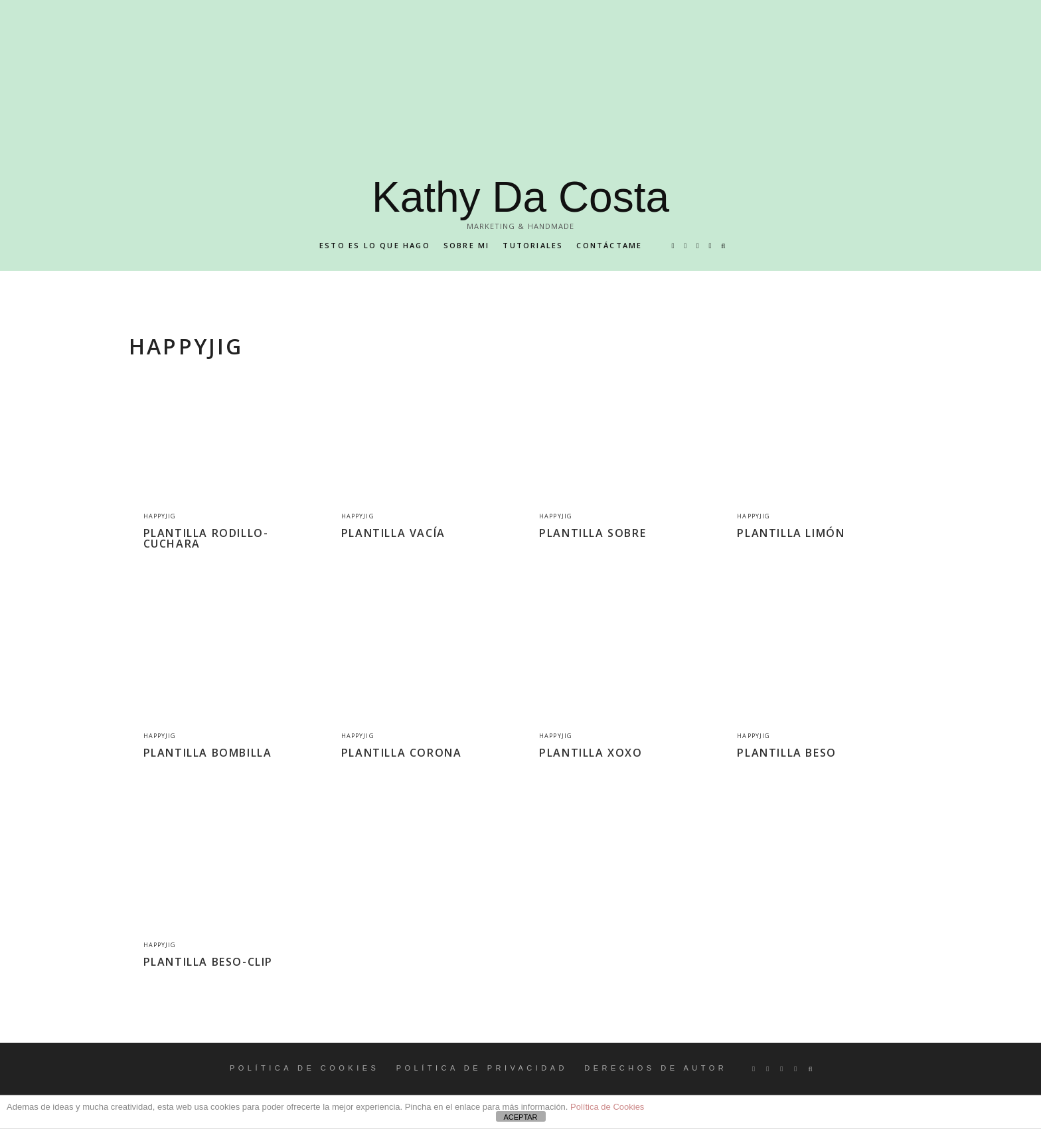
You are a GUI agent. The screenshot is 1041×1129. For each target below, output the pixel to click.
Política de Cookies (607, 1107)
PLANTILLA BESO (786, 752)
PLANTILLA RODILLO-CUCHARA (206, 538)
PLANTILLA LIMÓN (790, 533)
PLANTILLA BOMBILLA (207, 752)
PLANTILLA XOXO (590, 752)
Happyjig (160, 516)
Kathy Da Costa (520, 197)
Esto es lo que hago (374, 245)
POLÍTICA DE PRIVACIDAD (482, 1068)
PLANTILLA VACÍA (393, 533)
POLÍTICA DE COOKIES (305, 1068)
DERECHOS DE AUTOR (655, 1068)
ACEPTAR (520, 1117)
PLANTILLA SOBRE (592, 533)
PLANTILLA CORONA (401, 752)
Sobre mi (466, 245)
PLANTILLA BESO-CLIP (208, 961)
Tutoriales (533, 245)
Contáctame (609, 245)
